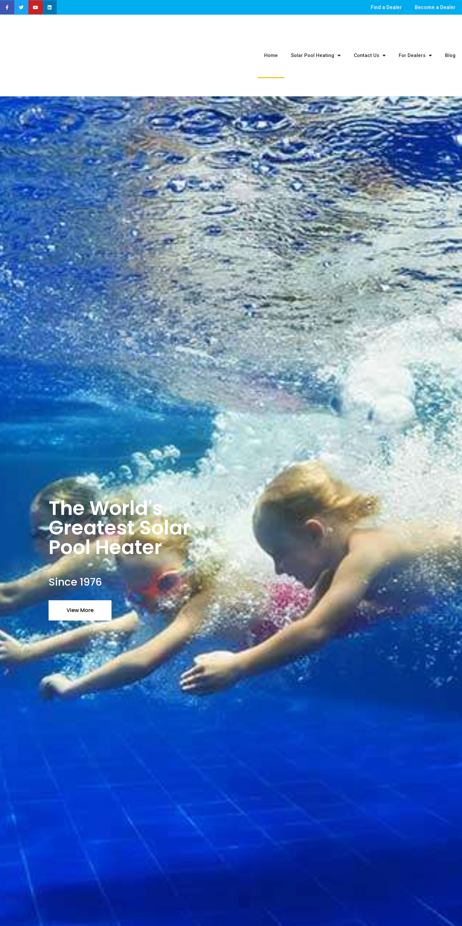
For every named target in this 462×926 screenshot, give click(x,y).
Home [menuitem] (271, 38)
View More (80, 574)
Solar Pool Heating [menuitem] (316, 38)
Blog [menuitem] (450, 38)
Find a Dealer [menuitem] (383, 7)
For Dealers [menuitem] (415, 38)
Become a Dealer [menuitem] (434, 7)
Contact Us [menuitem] (370, 38)
